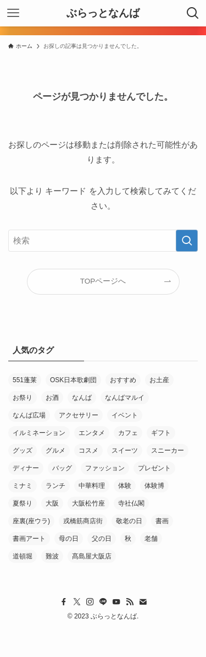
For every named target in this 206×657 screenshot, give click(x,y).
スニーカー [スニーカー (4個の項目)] (167, 450)
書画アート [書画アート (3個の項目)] (29, 538)
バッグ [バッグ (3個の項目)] (62, 468)
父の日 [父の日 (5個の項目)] (102, 538)
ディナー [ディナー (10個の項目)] (26, 468)
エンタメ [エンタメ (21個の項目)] (92, 433)
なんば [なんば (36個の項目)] (82, 397)
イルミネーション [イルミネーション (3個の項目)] (39, 433)
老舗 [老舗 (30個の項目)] (151, 538)
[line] (103, 602)
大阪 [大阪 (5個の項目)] (52, 503)
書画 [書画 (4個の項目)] (162, 521)
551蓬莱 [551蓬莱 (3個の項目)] (25, 380)
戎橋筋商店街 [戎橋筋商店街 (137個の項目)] (83, 521)
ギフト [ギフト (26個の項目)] (161, 433)
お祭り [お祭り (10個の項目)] (22, 397)
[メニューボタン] (13, 13)
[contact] (143, 602)
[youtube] (116, 602)
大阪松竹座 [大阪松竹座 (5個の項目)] (88, 503)
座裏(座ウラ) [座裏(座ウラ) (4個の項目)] (31, 521)
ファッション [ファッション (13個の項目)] (105, 468)
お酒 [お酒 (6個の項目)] (52, 397)
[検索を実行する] (187, 241)
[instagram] (90, 602)
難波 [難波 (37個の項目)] (52, 556)
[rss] (130, 602)
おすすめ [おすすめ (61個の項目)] (123, 380)
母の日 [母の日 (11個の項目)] (69, 538)
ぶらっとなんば (103, 13)
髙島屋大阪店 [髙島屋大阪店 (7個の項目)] (92, 556)
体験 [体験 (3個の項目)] (124, 486)
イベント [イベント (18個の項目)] (125, 415)
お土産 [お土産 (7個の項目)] (159, 380)
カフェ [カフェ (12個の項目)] (128, 433)
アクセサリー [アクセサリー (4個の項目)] (78, 415)
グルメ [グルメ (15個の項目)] (55, 450)
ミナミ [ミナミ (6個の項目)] (22, 486)
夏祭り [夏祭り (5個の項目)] (22, 503)
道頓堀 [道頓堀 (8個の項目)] (22, 556)
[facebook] (64, 602)
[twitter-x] (77, 602)
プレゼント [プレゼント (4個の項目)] (154, 468)
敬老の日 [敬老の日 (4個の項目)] (129, 521)
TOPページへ (103, 281)
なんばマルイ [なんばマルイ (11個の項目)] (124, 397)
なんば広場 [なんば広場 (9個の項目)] (29, 415)
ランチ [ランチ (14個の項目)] (55, 486)
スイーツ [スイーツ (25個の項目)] (125, 450)
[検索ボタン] (193, 13)
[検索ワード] (103, 241)
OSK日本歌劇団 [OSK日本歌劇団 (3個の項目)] (73, 380)
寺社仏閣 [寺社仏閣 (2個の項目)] (131, 503)
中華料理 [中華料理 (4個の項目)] (92, 486)
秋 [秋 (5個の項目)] (128, 538)
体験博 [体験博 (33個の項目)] (154, 486)
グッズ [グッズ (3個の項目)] (22, 450)
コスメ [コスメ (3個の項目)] (88, 450)
